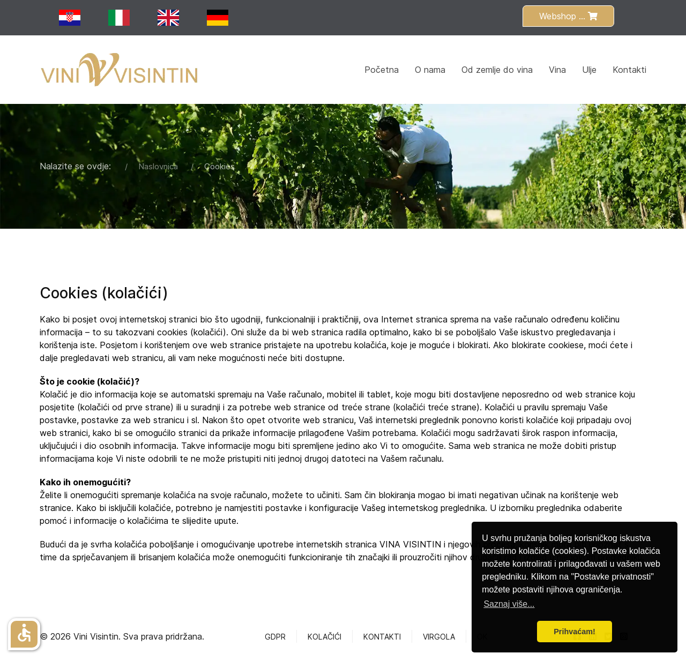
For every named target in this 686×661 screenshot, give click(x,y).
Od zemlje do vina (497, 69)
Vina (557, 69)
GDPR (275, 636)
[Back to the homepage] (120, 69)
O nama (430, 69)
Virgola (439, 636)
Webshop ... (568, 16)
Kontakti (629, 69)
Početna (381, 69)
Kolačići (324, 636)
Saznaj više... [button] (508, 604)
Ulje (589, 69)
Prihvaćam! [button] (574, 631)
